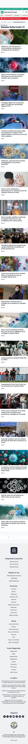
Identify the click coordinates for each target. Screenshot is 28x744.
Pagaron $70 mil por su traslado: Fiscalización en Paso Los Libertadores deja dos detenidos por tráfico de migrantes (14, 702)
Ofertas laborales (13, 629)
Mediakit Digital (14, 567)
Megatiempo (13, 659)
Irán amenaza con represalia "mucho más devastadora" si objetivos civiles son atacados (13, 696)
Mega (13, 654)
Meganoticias (13, 656)
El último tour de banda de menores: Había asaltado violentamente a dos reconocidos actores (13, 686)
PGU (13, 637)
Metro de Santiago (14, 642)
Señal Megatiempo (14, 581)
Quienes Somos (14, 561)
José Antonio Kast (14, 624)
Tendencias (13, 594)
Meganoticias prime (13, 604)
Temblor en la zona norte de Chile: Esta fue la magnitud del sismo (13, 691)
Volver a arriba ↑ (14, 740)
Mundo (14, 591)
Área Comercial (14, 564)
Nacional (13, 589)
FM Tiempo (14, 667)
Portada (4, 22)
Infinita (14, 661)
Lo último (9, 15)
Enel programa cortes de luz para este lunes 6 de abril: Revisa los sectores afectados (14, 681)
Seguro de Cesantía (13, 640)
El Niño (22, 8)
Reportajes (14, 607)
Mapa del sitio (22, 737)
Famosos (13, 634)
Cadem (2, 8)
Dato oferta (13, 612)
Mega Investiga (13, 615)
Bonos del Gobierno (13, 632)
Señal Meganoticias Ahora (14, 575)
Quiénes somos (14, 737)
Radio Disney (13, 672)
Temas (9, 22)
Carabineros (8, 8)
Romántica (14, 664)
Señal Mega (14, 578)
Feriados (13, 626)
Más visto (25, 15)
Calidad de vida (13, 597)
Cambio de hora (15, 8)
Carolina (13, 669)
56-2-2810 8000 (6, 737)
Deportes (13, 599)
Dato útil (13, 602)
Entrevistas (14, 610)
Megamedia (13, 651)
